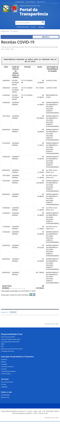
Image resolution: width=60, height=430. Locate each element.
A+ (52, 3)
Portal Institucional (22, 27)
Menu (45, 37)
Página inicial (5, 31)
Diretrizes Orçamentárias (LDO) (10, 339)
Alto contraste (30, 2)
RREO (3, 344)
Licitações (4, 364)
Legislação (41, 27)
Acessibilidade (19, 2)
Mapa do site (41, 2)
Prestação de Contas (7, 351)
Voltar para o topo (52, 324)
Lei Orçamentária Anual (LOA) (10, 342)
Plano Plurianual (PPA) (8, 337)
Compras (4, 369)
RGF (2, 346)
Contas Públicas (6, 374)
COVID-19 (13, 312)
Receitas (3, 362)
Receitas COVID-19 (17, 42)
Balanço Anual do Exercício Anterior (12, 349)
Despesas (4, 359)
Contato (33, 27)
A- (57, 3)
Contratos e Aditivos (7, 366)
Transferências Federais (8, 371)
